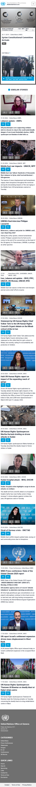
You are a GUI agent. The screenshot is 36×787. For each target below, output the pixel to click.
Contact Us (4, 773)
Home (3, 763)
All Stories (4, 754)
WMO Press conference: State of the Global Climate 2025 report (17, 572)
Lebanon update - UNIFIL (11, 121)
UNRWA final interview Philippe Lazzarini (14, 222)
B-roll (2, 750)
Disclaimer (4, 777)
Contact (7, 785)
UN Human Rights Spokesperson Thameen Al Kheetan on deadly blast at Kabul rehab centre (18, 687)
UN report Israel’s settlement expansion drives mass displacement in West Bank (18, 639)
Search (3, 766)
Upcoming (4, 768)
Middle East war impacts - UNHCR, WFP (18, 166)
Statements (4, 745)
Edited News (4, 741)
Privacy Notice (26, 785)
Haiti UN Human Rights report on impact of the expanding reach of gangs (15, 379)
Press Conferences (7, 743)
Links (2, 770)
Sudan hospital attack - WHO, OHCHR (17, 480)
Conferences (5, 752)
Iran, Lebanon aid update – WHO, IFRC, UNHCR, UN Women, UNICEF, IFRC (17, 279)
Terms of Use (5, 775)
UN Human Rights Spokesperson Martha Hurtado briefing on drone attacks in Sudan (15, 434)
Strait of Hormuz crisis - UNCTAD (15, 530)
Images (3, 747)
